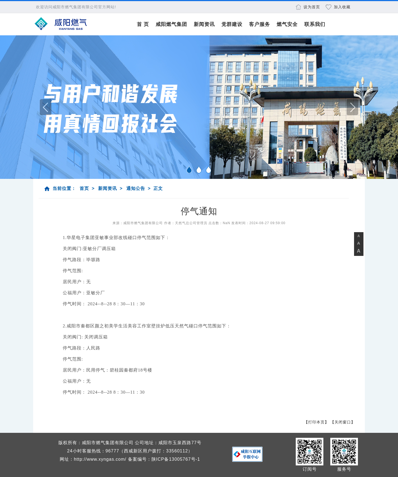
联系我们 (314, 24)
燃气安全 (287, 24)
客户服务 (259, 24)
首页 (84, 188)
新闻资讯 (204, 24)
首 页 (143, 24)
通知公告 (135, 188)
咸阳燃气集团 (171, 24)
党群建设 (231, 24)
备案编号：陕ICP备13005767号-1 (164, 459)
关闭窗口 (342, 422)
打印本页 (316, 422)
